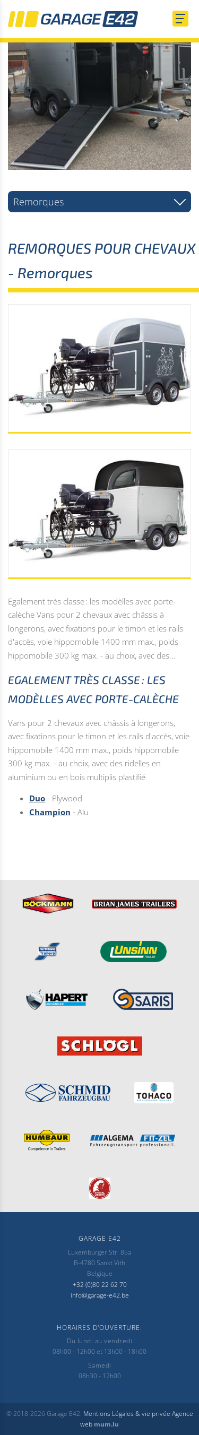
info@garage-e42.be (100, 1295)
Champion (50, 812)
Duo (37, 798)
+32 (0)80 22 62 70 (100, 1284)
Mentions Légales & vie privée (126, 1413)
